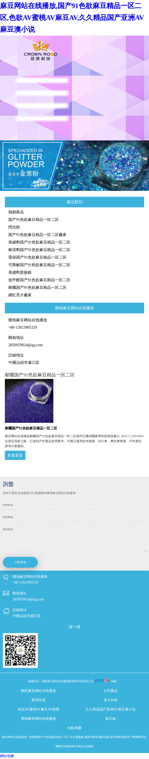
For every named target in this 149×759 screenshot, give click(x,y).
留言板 (110, 719)
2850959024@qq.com (25, 345)
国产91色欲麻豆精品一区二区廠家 (37, 234)
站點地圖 (74, 728)
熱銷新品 (16, 212)
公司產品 (111, 691)
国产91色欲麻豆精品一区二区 (33, 219)
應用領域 (38, 700)
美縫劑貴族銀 (20, 272)
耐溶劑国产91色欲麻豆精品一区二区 (39, 250)
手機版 (113, 681)
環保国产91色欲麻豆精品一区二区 (37, 257)
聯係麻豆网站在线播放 (38, 719)
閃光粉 (14, 227)
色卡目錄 (111, 700)
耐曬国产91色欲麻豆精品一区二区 (37, 287)
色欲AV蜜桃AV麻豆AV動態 (38, 709)
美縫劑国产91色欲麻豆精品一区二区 (39, 242)
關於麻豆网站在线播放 (38, 691)
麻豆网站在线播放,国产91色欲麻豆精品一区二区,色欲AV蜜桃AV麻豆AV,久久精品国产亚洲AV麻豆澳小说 (72, 17)
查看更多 (15, 455)
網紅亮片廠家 (20, 295)
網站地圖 (7, 756)
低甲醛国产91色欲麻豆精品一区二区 (39, 280)
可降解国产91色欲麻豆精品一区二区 (39, 265)
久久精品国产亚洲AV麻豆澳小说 (111, 709)
